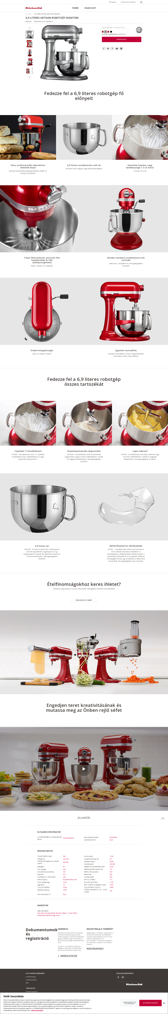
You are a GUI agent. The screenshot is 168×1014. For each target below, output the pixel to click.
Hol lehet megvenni (31, 992)
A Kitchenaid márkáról (128, 2)
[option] (30, 35)
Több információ (37, 1010)
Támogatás (112, 2)
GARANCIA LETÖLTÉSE (68, 956)
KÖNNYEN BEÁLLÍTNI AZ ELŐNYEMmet (129, 1003)
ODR (27, 983)
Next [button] (30, 77)
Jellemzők (28, 21)
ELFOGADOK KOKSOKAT (150, 1003)
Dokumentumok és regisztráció (43, 21)
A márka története (31, 980)
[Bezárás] (164, 1003)
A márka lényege (31, 977)
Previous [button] (30, 28)
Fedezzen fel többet (84, 600)
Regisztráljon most (95, 948)
